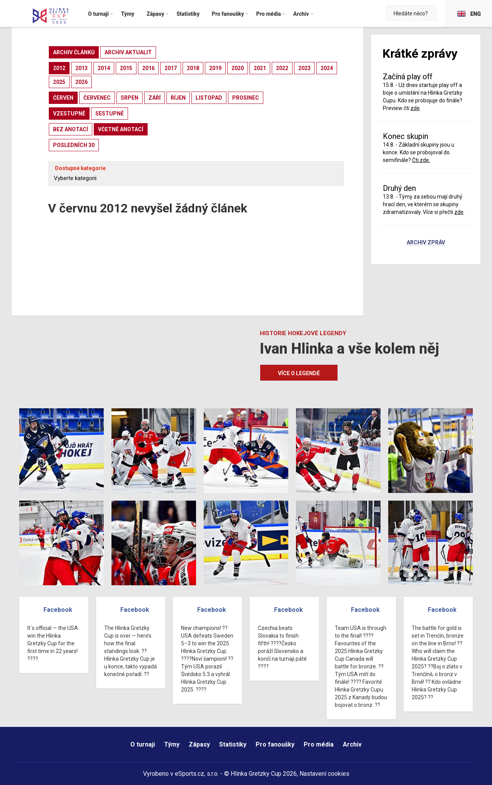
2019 (215, 68)
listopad (209, 98)
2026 (81, 82)
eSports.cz (189, 773)
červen (63, 98)
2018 (193, 68)
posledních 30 (74, 145)
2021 (260, 68)
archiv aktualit (128, 52)
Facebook (57, 609)
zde (415, 108)
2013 (81, 68)
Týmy (172, 744)
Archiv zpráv (426, 243)
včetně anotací (120, 129)
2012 (59, 68)
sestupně (109, 113)
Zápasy (199, 744)
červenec (97, 98)
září (154, 98)
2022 (282, 68)
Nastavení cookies (324, 773)
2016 (148, 68)
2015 (126, 68)
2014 (104, 68)
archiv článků (74, 52)
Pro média (319, 744)
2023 (304, 68)
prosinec (245, 98)
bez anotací (70, 129)
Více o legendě (299, 373)
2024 (327, 68)
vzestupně (69, 113)
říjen (178, 98)
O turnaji (142, 744)
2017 (171, 68)
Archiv (352, 744)
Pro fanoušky (275, 744)
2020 (237, 68)
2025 (59, 82)
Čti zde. (421, 160)
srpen (129, 98)
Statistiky (232, 744)
